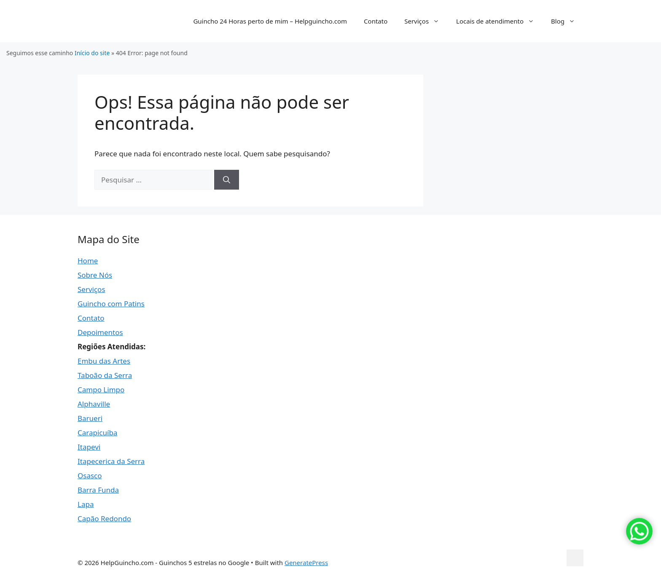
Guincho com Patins (111, 303)
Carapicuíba (97, 432)
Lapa (86, 504)
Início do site (92, 53)
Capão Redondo (104, 518)
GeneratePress (306, 562)
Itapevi (89, 447)
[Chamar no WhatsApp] (639, 545)
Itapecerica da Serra (111, 461)
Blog (567, 21)
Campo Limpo (101, 389)
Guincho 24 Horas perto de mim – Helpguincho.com (270, 21)
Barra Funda (98, 490)
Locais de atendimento (499, 21)
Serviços (426, 21)
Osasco (90, 475)
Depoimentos (100, 332)
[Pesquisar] (226, 180)
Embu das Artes (104, 361)
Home (88, 260)
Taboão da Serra (105, 375)
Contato (375, 21)
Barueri (90, 418)
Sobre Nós (95, 275)
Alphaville (94, 404)
